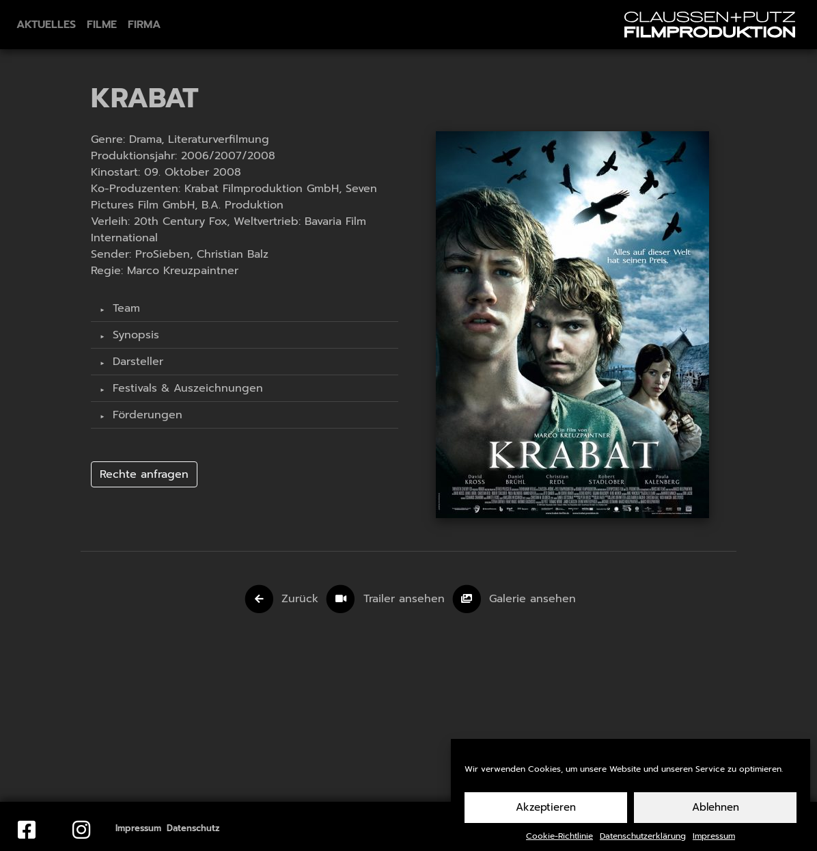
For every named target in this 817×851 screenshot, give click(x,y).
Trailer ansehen (406, 599)
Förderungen (145, 415)
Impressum (714, 843)
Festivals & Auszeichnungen (186, 388)
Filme (102, 24)
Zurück (299, 599)
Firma (144, 24)
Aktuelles (46, 24)
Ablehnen (715, 814)
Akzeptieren (546, 814)
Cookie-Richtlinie (559, 843)
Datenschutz (193, 828)
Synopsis (134, 335)
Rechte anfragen (144, 474)
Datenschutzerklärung (643, 843)
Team (124, 308)
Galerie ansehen (532, 599)
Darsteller (136, 361)
